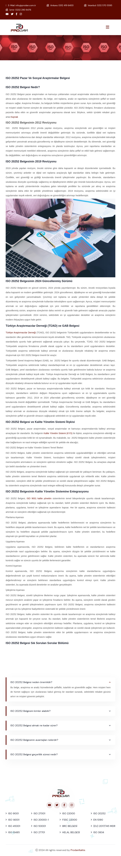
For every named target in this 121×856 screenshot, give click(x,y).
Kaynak (14, 117)
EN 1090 (98, 819)
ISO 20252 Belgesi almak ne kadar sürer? (34, 725)
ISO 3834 (98, 832)
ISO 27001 (39, 813)
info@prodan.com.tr (26, 5)
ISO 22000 (68, 813)
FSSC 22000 (69, 819)
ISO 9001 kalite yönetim (39, 498)
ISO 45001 (14, 826)
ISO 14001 (13, 819)
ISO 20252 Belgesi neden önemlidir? (31, 682)
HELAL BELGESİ (71, 832)
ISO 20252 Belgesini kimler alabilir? (30, 711)
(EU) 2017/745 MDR (104, 826)
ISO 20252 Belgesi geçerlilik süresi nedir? (34, 754)
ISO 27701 (39, 832)
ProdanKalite (78, 850)
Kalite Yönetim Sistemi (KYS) (58, 433)
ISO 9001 (13, 813)
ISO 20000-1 (41, 819)
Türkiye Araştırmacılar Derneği (21, 332)
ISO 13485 (14, 832)
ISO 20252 (99, 813)
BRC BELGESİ (69, 826)
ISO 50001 (40, 826)
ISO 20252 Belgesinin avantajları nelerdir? (34, 740)
